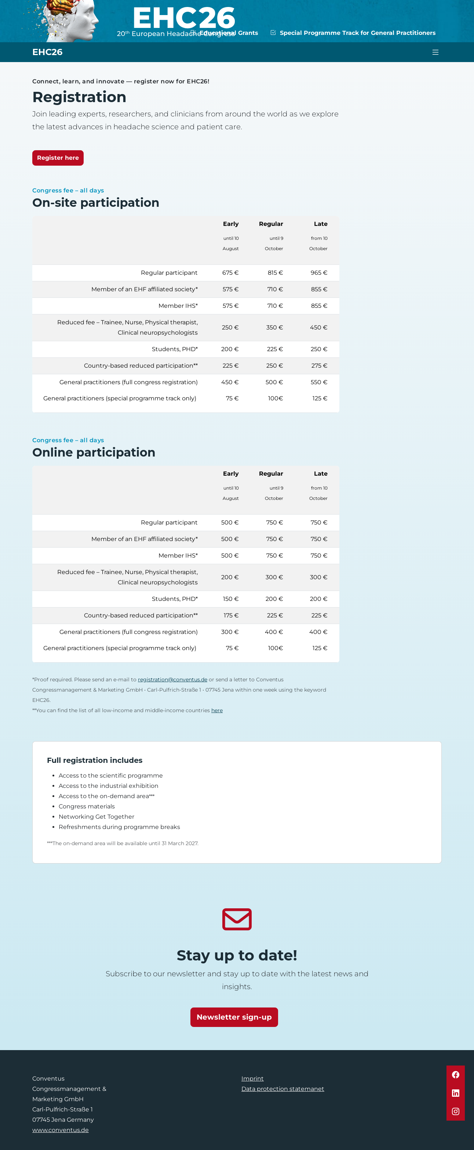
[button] (455, 1075)
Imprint (252, 1078)
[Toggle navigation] (435, 52)
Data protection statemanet (282, 1088)
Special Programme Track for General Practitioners (353, 32)
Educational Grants (224, 32)
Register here (58, 157)
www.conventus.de (60, 1129)
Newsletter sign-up (234, 1017)
